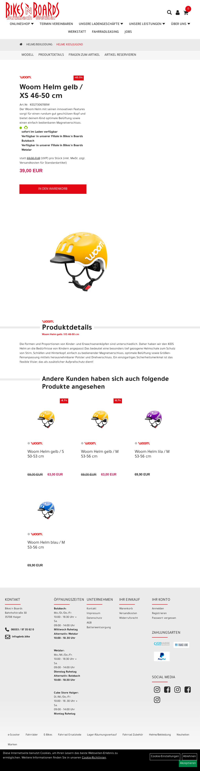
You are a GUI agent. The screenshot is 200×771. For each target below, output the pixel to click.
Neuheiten (183, 735)
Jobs (128, 32)
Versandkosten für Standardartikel (43, 163)
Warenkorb (126, 608)
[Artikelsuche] (169, 14)
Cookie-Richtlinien (94, 758)
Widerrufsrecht (128, 618)
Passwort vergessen (164, 618)
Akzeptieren (188, 763)
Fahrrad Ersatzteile (69, 735)
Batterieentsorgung (99, 627)
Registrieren (159, 613)
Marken (12, 744)
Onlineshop (22, 24)
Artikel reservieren (120, 55)
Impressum (93, 613)
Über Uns (180, 24)
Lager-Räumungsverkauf (102, 735)
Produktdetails (51, 55)
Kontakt (91, 608)
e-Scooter (14, 735)
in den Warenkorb (52, 189)
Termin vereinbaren (56, 24)
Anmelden (158, 608)
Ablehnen (189, 756)
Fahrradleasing (105, 32)
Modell (28, 55)
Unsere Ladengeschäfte (101, 24)
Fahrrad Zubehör (133, 735)
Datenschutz (94, 618)
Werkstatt (77, 32)
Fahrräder (32, 735)
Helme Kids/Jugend (69, 44)
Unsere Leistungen (147, 24)
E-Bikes (48, 735)
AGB (89, 623)
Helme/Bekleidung (39, 44)
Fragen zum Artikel (84, 55)
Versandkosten (128, 613)
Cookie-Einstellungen (165, 756)
